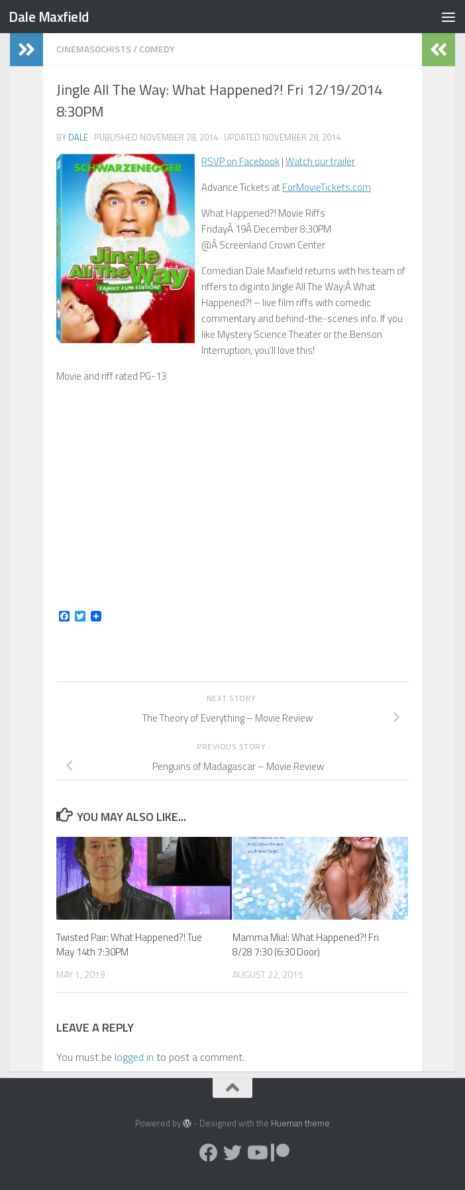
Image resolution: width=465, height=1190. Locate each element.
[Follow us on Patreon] (280, 1153)
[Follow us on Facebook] (208, 1153)
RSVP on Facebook (240, 161)
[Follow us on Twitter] (232, 1153)
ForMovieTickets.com (326, 187)
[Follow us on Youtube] (256, 1153)
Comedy (157, 49)
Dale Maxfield (49, 16)
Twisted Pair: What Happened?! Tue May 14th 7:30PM (129, 945)
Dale (78, 137)
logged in (134, 1057)
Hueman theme (300, 1123)
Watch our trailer (320, 161)
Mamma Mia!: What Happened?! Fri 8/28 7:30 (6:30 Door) (305, 945)
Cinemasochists (93, 49)
